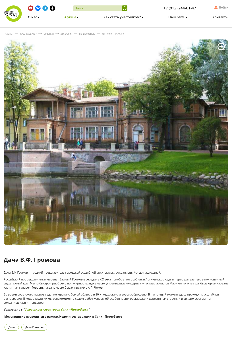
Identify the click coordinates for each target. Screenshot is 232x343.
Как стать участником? (122, 17)
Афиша (70, 17)
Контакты (220, 17)
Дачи (11, 327)
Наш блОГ (177, 17)
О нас (33, 17)
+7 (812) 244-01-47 (179, 8)
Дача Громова (34, 327)
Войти (223, 7)
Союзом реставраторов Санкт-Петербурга (56, 309)
